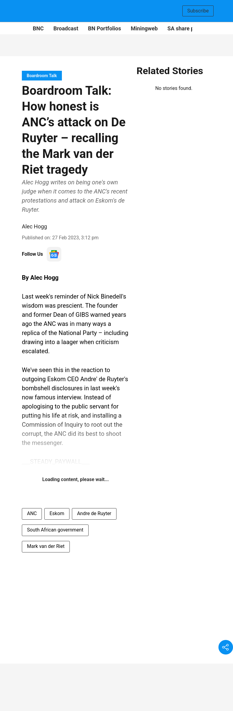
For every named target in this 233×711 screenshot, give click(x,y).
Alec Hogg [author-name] (34, 226)
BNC (38, 28)
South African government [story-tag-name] (55, 530)
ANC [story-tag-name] (32, 513)
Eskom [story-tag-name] (56, 513)
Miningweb (144, 28)
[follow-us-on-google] (54, 254)
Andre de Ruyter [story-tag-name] (94, 513)
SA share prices (186, 28)
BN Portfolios (104, 28)
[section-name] (42, 75)
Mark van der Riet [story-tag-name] (46, 546)
